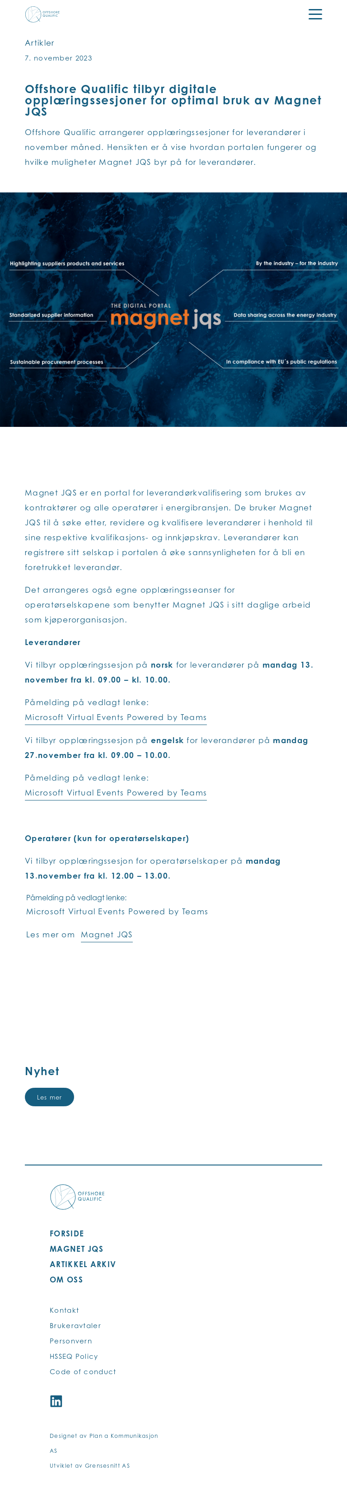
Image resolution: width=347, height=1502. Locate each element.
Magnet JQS (107, 934)
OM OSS (66, 1279)
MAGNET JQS (76, 1249)
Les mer (49, 1097)
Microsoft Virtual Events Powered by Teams (116, 717)
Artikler (39, 42)
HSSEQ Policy (74, 1356)
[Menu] (309, 14)
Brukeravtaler (75, 1325)
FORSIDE (67, 1233)
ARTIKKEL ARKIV (83, 1264)
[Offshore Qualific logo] (42, 14)
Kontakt (64, 1310)
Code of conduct (83, 1371)
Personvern (71, 1341)
